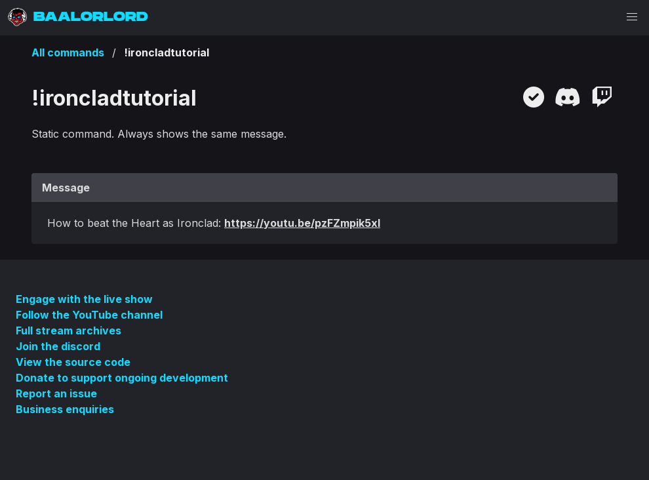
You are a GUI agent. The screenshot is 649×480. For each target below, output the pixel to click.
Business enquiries (65, 409)
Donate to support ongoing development (122, 377)
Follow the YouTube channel (89, 314)
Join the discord (58, 346)
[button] (632, 17)
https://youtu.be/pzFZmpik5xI (302, 223)
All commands (67, 52)
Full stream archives (68, 330)
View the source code (73, 362)
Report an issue (56, 393)
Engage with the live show (84, 299)
